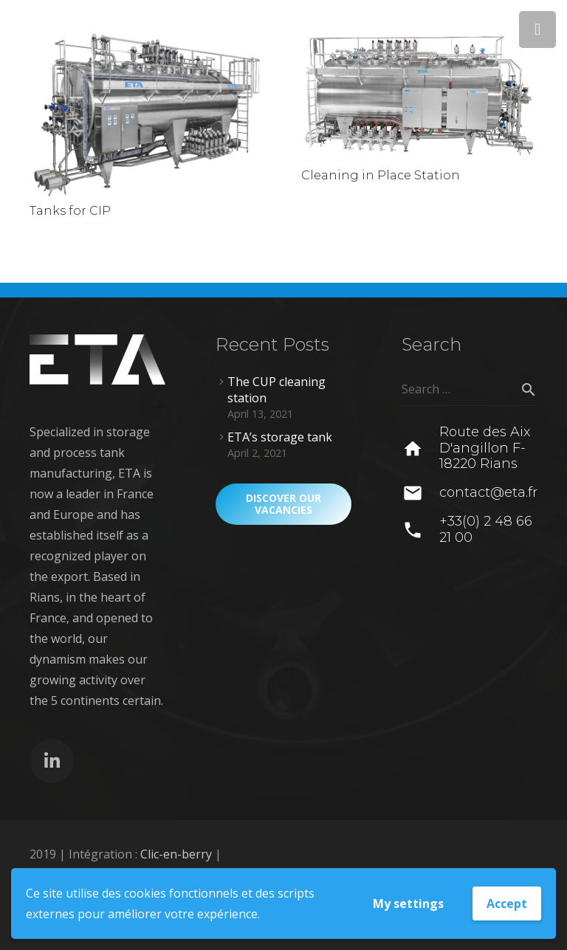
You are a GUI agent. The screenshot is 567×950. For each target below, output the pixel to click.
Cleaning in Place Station (380, 175)
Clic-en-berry (176, 854)
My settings (408, 903)
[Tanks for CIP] (148, 114)
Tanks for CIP (70, 211)
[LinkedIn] (52, 761)
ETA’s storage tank (279, 437)
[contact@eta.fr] (420, 493)
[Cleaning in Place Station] (419, 96)
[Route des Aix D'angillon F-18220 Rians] (420, 448)
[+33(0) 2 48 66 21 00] (420, 530)
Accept (507, 903)
